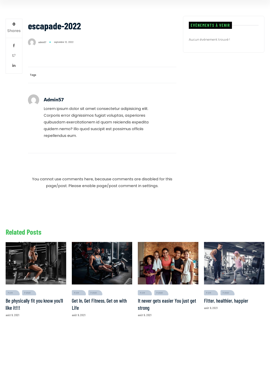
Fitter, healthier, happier (226, 300)
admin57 (42, 42)
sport (28, 292)
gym (11, 292)
